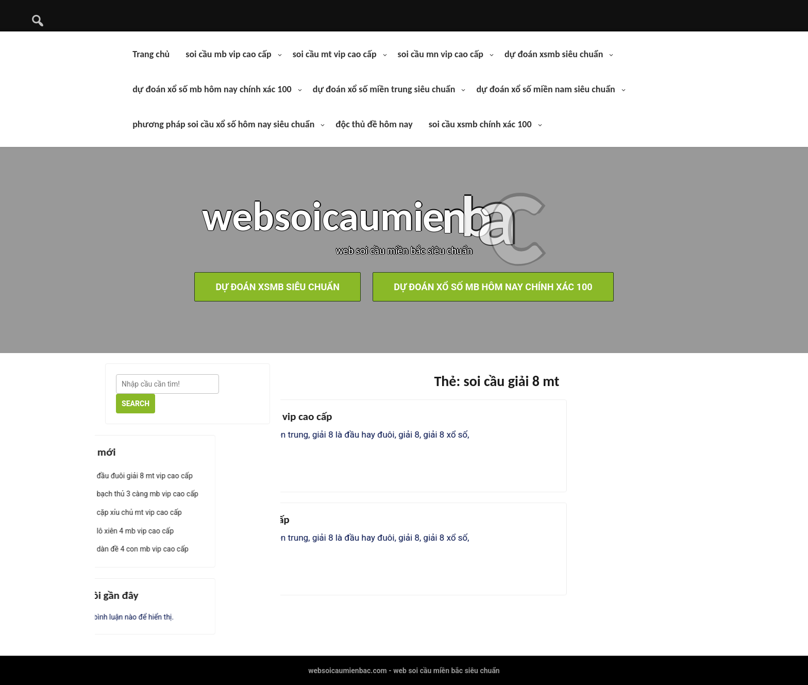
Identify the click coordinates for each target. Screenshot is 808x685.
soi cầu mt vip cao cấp (335, 54)
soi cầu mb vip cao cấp (228, 54)
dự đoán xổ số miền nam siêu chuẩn (545, 89)
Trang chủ (151, 54)
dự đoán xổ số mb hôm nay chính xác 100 (212, 89)
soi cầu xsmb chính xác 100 (480, 124)
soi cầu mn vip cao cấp (440, 54)
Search (135, 403)
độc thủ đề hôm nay (373, 124)
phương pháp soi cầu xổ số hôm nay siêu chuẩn (223, 124)
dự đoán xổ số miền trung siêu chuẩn (384, 89)
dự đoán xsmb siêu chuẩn (553, 54)
